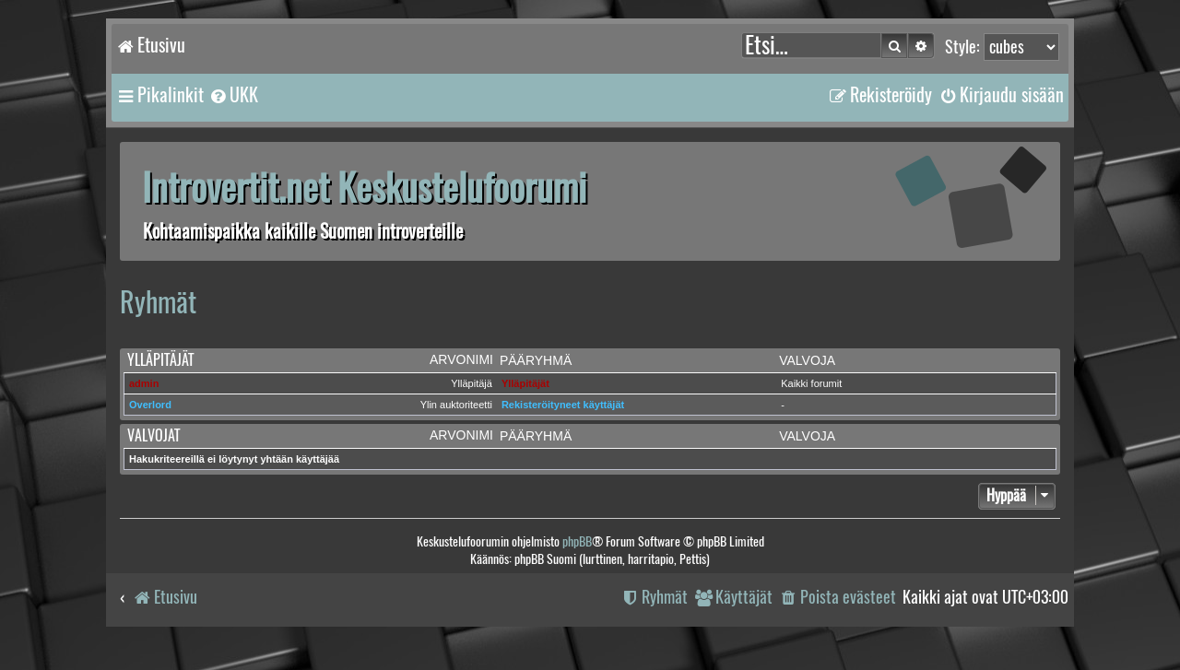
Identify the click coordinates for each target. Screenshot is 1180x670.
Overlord (150, 404)
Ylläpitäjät (160, 360)
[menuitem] (233, 95)
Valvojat (153, 435)
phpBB (577, 541)
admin (144, 383)
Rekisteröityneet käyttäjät (563, 404)
